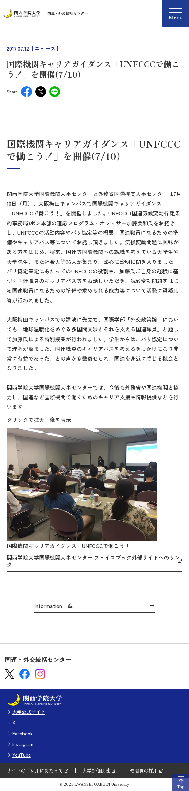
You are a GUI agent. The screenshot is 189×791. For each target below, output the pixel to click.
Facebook (22, 733)
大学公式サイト (28, 711)
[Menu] (175, 13)
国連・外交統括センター (67, 13)
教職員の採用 (144, 770)
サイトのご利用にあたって (35, 770)
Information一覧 (53, 606)
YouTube (21, 754)
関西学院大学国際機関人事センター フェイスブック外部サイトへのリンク (93, 561)
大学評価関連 (96, 770)
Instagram (22, 744)
